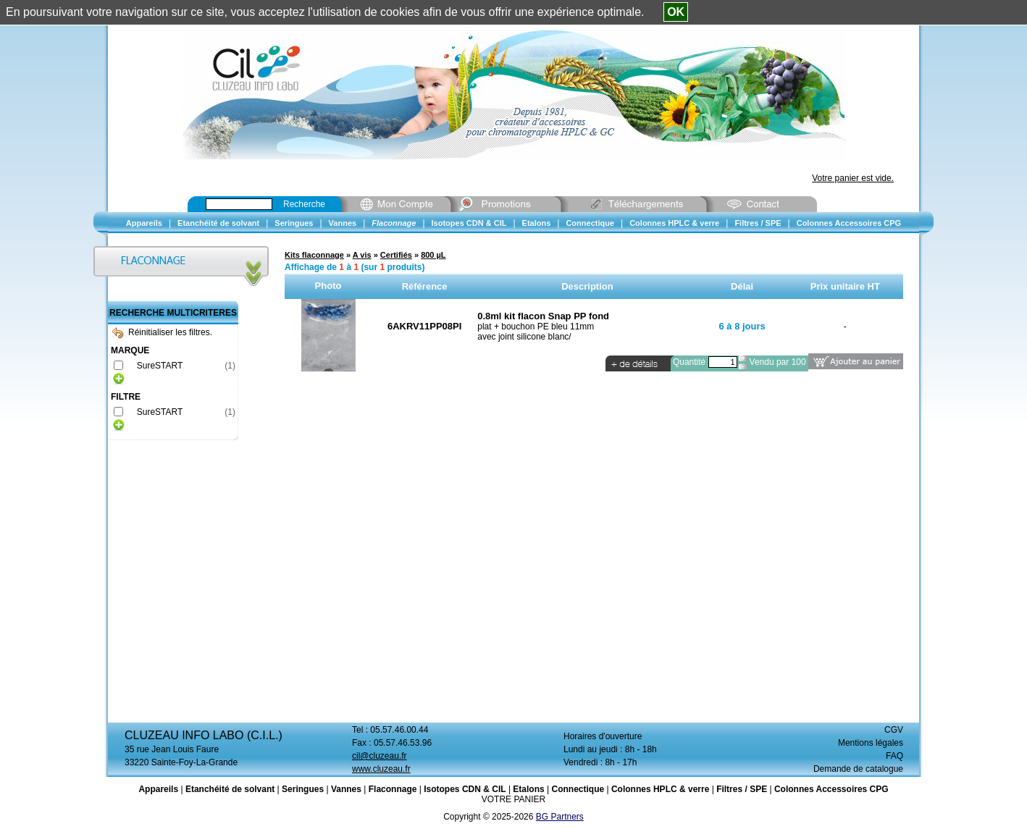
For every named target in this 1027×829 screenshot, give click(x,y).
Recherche (304, 204)
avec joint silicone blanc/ (524, 337)
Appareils (158, 789)
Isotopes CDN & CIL (465, 789)
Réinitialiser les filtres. (162, 332)
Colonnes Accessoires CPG (831, 789)
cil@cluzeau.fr (379, 756)
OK (675, 12)
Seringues (303, 789)
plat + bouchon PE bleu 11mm (535, 326)
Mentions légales (870, 743)
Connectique (577, 789)
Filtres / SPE (741, 789)
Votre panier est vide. (853, 178)
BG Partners (560, 817)
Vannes (346, 789)
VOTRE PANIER (513, 799)
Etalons (528, 789)
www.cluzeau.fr (381, 769)
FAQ (894, 756)
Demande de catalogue (858, 769)
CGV (893, 730)
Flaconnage (393, 789)
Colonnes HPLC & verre (660, 789)
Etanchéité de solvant (229, 789)
